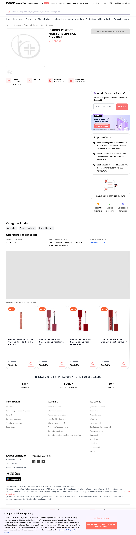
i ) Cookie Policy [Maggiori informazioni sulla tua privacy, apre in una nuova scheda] (65, 530)
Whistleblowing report (56, 423)
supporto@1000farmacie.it (16, 467)
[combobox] (68, 12)
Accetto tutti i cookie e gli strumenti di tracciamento (101, 526)
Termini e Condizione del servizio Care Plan (64, 435)
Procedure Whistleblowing (58, 427)
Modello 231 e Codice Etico (58, 419)
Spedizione (10, 427)
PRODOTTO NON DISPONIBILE (110, 31)
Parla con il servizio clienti (110, 196)
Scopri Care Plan (38, 3)
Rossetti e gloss (47, 25)
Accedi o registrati (99, 3)
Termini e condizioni (55, 431)
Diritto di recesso (54, 407)
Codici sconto (65, 3)
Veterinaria (94, 439)
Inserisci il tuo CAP (103, 106)
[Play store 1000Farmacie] (16, 479)
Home (8, 25)
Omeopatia (94, 435)
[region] (68, 522)
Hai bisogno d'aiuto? (122, 3)
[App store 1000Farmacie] (16, 473)
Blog (75, 3)
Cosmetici (31, 19)
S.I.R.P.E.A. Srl (55, 40)
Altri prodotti (95, 447)
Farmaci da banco (122, 19)
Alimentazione (45, 19)
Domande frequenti (13, 419)
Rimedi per (84, 3)
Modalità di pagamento (14, 423)
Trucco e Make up (31, 25)
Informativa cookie (55, 411)
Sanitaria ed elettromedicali (99, 19)
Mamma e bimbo (76, 19)
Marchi (54, 3)
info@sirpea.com (97, 242)
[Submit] (9, 11)
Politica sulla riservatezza (57, 415)
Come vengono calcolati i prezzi (18, 411)
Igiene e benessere (15, 19)
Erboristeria (94, 443)
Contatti (9, 415)
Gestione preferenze (101, 518)
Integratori (60, 19)
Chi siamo (9, 407)
